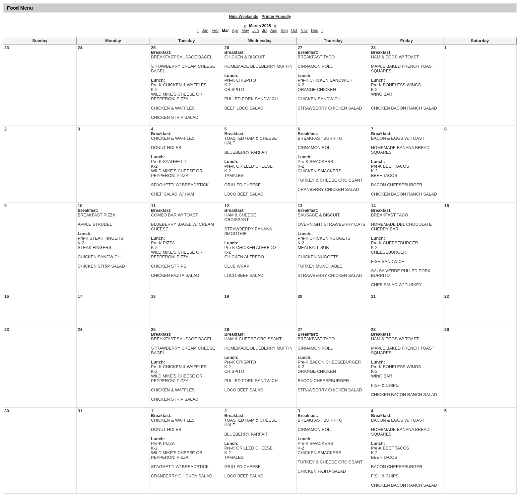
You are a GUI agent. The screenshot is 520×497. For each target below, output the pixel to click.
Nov (303, 30)
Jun (255, 30)
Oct (294, 30)
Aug (273, 30)
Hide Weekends (243, 16)
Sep (284, 30)
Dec (314, 30)
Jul (264, 30)
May (245, 30)
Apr (235, 30)
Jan (205, 30)
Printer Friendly (276, 16)
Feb (215, 30)
